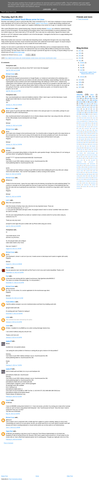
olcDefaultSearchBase (81, 163)
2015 (80, 53)
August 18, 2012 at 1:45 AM (13, 248)
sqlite (89, 175)
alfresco (95, 103)
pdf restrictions (92, 165)
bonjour (80, 105)
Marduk (8, 267)
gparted (83, 139)
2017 (80, 50)
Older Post (70, 476)
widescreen (86, 184)
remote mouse (34, 58)
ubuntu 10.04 (84, 181)
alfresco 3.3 (86, 121)
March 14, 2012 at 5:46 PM (13, 174)
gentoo (79, 96)
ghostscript (93, 137)
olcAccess (91, 161)
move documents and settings (90, 154)
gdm (78, 137)
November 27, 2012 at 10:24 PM (15, 282)
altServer (89, 123)
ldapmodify (79, 147)
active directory (87, 103)
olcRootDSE (92, 163)
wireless (84, 186)
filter (95, 133)
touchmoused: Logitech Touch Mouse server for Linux (22, 19)
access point (79, 121)
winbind (93, 184)
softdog (78, 175)
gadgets (94, 135)
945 (96, 114)
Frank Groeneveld (83, 19)
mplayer (79, 110)
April (81, 70)
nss (85, 158)
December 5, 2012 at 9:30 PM (14, 313)
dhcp (83, 131)
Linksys (94, 117)
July (81, 65)
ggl (88, 137)
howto (93, 98)
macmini (78, 151)
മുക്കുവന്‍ (8, 341)
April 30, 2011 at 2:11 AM (13, 70)
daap (85, 105)
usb (80, 103)
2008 (80, 85)
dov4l (96, 131)
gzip (77, 142)
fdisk (91, 133)
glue (77, 139)
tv (96, 102)
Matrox (78, 119)
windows (78, 186)
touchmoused (49, 58)
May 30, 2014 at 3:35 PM (13, 414)
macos (83, 151)
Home (37, 476)
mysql (84, 156)
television (95, 177)
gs (83, 140)
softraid (84, 175)
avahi (78, 98)
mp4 (79, 156)
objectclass (79, 161)
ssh (86, 102)
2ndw (89, 114)
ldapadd (93, 146)
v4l (82, 183)
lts (77, 149)
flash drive (79, 135)
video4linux (93, 183)
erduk (7, 317)
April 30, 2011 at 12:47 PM (13, 91)
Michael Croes (10, 74)
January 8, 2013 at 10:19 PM (14, 337)
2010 (80, 80)
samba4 (81, 102)
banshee (89, 124)
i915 (95, 142)
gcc (89, 105)
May (81, 67)
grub (86, 96)
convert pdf (79, 130)
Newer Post (4, 476)
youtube (78, 188)
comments (95, 126)
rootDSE (88, 170)
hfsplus (81, 142)
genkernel (83, 137)
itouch (93, 107)
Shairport (49, 28)
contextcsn (86, 128)
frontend (88, 135)
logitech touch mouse (13, 58)
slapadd (80, 174)
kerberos (79, 100)
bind (95, 124)
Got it (55, 9)
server (84, 172)
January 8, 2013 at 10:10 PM (14, 322)
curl (85, 130)
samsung (79, 172)
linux (6, 58)
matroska (89, 151)
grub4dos (79, 140)
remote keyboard (26, 58)
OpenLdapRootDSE (86, 119)
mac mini (93, 149)
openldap (94, 100)
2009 (80, 82)
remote (89, 110)
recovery (94, 167)
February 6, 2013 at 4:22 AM (14, 396)
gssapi (87, 140)
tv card (78, 181)
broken (82, 126)
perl (20, 58)
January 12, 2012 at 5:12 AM (14, 125)
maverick (95, 151)
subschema (83, 177)
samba (93, 170)
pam (83, 165)
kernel (78, 146)
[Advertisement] (37, 460)
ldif (89, 109)
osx (84, 110)
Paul (7, 276)
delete (90, 130)
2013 (80, 55)
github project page (19, 52)
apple (94, 123)
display (88, 131)
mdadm (81, 153)
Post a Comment (8, 443)
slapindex (90, 174)
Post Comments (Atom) (15, 479)
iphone (86, 144)
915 (93, 114)
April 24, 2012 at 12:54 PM (13, 226)
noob (78, 158)
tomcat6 (89, 112)
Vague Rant (9, 431)
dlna (92, 131)
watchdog (79, 184)
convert (93, 128)
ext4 (87, 133)
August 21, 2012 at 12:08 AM (14, 264)
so (95, 174)
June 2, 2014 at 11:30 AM (13, 427)
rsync (94, 110)
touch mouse (42, 58)
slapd (85, 174)
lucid (94, 109)
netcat (94, 156)
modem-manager (91, 153)
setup (89, 172)
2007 (80, 87)
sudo (78, 112)
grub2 (94, 139)
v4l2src (86, 183)
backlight (83, 124)
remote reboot (80, 170)
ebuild (79, 133)
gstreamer (79, 107)
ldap (84, 109)
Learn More (47, 9)
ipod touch (87, 107)
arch (78, 124)
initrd (78, 144)
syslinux (92, 102)
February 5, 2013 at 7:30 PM (14, 365)
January (82, 76)
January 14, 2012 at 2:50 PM (14, 144)
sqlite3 (94, 175)
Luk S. (8, 200)
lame (88, 146)
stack (78, 177)
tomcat (83, 112)
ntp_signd (93, 160)
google (94, 105)
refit (77, 168)
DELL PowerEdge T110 (84, 116)
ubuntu (80, 94)
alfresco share (94, 121)
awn (93, 96)
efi (83, 133)
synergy (89, 177)
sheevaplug (94, 172)
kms (83, 146)
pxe (81, 167)
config (80, 128)
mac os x (87, 100)
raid (84, 167)
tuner (95, 179)
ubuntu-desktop (92, 181)
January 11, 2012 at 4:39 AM (14, 105)
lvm (88, 149)
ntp (86, 160)
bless (78, 126)
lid (83, 147)
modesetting (79, 154)
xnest (94, 186)
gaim (88, 98)
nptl (82, 158)
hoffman (87, 142)
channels (88, 126)
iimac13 (8, 400)
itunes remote (93, 144)
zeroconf (83, 114)
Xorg (94, 119)
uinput (54, 58)
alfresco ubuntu (81, 123)
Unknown (9, 148)
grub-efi (88, 139)
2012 (80, 58)
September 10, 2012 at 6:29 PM (14, 272)
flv (83, 135)
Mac (83, 98)
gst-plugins (93, 140)
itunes (78, 109)
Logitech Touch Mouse (41, 23)
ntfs (89, 158)
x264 (90, 186)
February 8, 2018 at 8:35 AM (14, 439)
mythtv (89, 156)
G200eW (88, 117)
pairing (78, 165)
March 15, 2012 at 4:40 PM (13, 196)
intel (82, 144)
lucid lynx (82, 149)
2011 (80, 60)
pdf (86, 165)
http (91, 142)
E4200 (82, 117)
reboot (88, 167)
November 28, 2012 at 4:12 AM (14, 298)
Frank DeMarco (10, 302)
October (82, 62)
